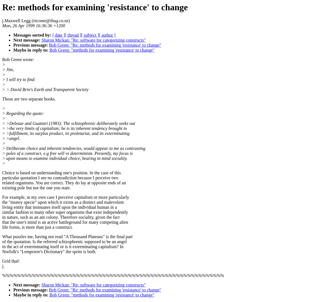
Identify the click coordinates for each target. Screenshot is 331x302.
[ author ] (107, 35)
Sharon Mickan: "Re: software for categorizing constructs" (93, 40)
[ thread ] (73, 35)
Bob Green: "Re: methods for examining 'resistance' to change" (105, 45)
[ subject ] (90, 35)
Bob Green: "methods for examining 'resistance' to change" (101, 50)
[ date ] (58, 35)
